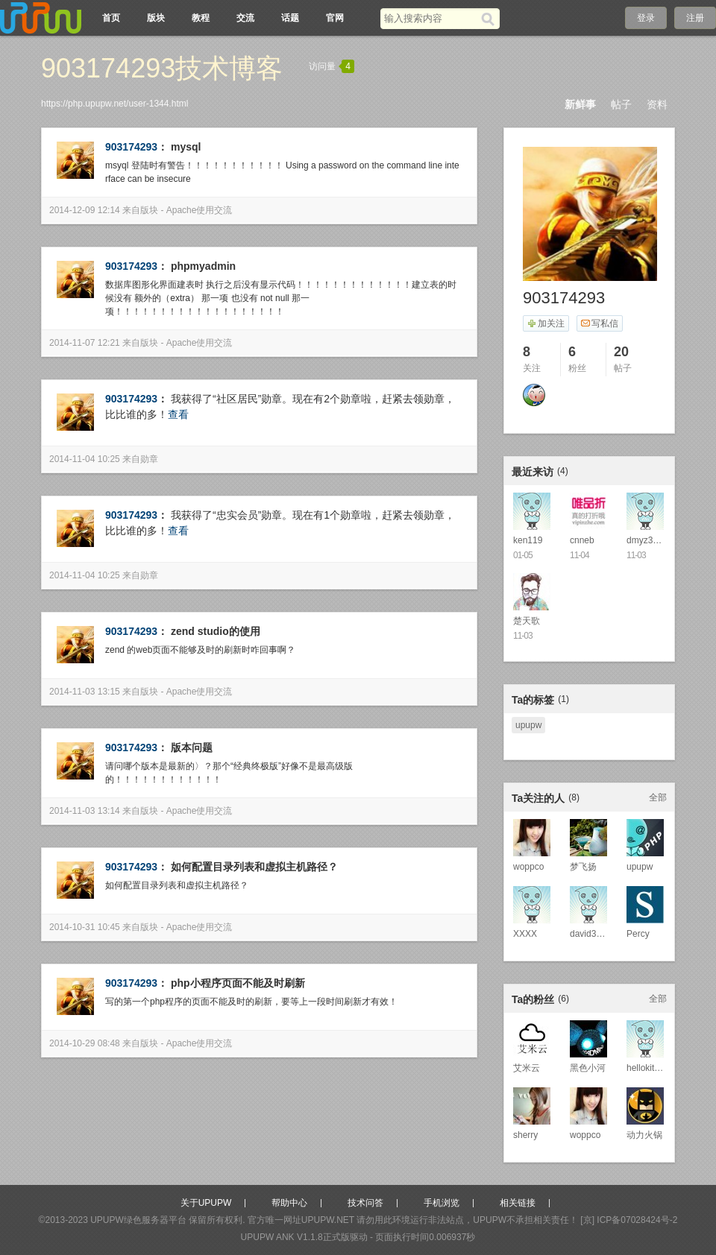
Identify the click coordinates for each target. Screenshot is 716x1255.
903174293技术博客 (162, 68)
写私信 (599, 323)
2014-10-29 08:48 (84, 1043)
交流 (245, 18)
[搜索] (490, 18)
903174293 (131, 147)
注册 (695, 18)
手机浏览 (441, 1203)
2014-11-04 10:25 (84, 459)
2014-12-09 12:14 (84, 210)
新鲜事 (580, 104)
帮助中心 (289, 1203)
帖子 (621, 104)
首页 (111, 18)
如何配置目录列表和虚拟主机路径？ (254, 867)
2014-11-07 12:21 (84, 343)
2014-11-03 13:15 (84, 691)
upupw (528, 725)
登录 (646, 18)
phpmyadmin (203, 266)
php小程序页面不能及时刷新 (238, 983)
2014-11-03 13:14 (84, 811)
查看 (178, 414)
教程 (201, 18)
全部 (658, 797)
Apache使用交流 (199, 210)
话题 (290, 18)
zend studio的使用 (215, 631)
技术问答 (365, 1203)
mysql (186, 147)
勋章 (149, 459)
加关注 (546, 323)
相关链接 (518, 1203)
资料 (657, 104)
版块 (156, 18)
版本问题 (192, 747)
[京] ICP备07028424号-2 (628, 1220)
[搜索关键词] (430, 18)
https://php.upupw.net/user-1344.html (114, 103)
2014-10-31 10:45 (84, 927)
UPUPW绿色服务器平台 (138, 1220)
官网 (335, 18)
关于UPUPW (206, 1203)
